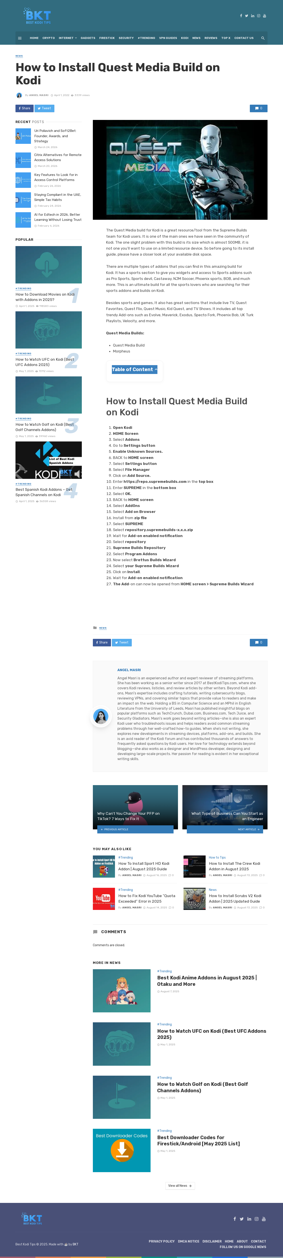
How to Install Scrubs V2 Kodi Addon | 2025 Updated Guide (235, 899)
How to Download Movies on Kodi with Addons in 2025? (45, 297)
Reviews (211, 38)
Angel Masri (38, 95)
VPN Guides (168, 38)
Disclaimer (212, 1241)
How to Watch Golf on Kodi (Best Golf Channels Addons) (202, 1087)
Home (34, 38)
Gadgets (88, 38)
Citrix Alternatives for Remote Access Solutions (58, 157)
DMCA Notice (188, 1241)
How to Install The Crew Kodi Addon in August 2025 (234, 866)
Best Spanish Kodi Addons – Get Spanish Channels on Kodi (44, 492)
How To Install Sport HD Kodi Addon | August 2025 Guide (143, 866)
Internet (66, 38)
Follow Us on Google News (243, 1247)
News (196, 38)
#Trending (146, 38)
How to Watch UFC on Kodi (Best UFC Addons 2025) (211, 1034)
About (242, 1241)
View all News (180, 1186)
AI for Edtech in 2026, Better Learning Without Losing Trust (58, 217)
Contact (258, 1241)
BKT (75, 1244)
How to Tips (217, 857)
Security (126, 38)
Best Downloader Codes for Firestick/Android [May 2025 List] (198, 1140)
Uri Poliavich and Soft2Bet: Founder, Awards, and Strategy (55, 136)
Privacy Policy (162, 1241)
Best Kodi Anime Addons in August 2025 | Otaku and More (207, 981)
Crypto (48, 38)
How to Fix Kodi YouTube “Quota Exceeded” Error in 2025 (146, 899)
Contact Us (244, 38)
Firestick (107, 38)
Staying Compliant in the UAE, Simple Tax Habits (57, 197)
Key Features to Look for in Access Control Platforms (56, 177)
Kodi (184, 38)
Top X (225, 38)
